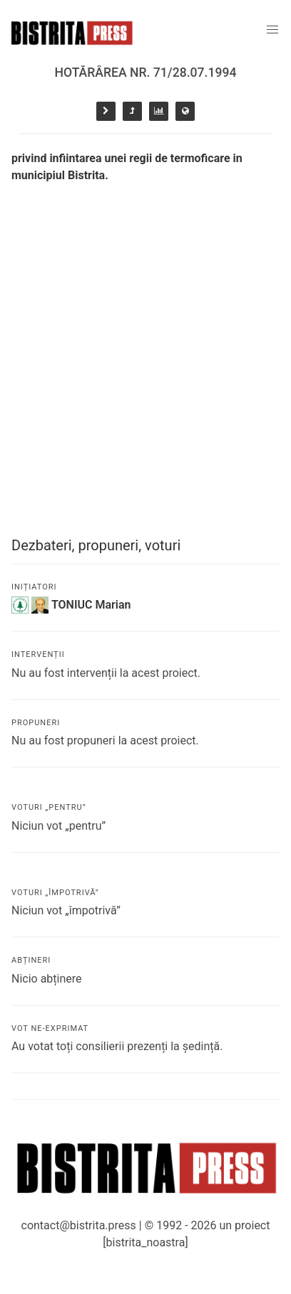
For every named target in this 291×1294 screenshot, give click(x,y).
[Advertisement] (145, 336)
